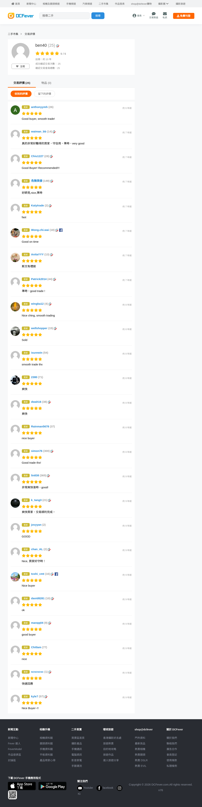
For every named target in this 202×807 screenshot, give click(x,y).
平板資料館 (46, 754)
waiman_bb (43, 131)
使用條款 (172, 760)
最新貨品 (140, 743)
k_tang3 (41, 500)
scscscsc (41, 671)
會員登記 (172, 754)
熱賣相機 (140, 749)
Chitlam (39, 647)
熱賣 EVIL (140, 765)
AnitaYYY (42, 254)
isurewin (39, 352)
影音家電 (76, 760)
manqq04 (41, 622)
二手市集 (13, 34)
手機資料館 (46, 749)
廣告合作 (172, 749)
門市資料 (140, 737)
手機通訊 (76, 749)
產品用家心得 (47, 760)
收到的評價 (21, 93)
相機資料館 (46, 737)
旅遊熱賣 (108, 743)
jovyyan (38, 524)
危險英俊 (42, 180)
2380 (37, 377)
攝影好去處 (112, 737)
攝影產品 (76, 743)
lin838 (40, 475)
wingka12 (41, 303)
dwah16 (41, 401)
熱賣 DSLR (141, 760)
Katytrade (41, 205)
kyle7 (39, 696)
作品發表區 (14, 754)
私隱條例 (172, 765)
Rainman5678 (43, 426)
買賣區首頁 (77, 737)
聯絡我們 (172, 743)
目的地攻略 (109, 749)
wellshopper (44, 328)
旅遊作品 (108, 754)
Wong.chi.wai (47, 229)
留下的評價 (44, 93)
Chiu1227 (42, 156)
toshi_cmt (44, 573)
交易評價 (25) (21, 82)
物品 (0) (46, 82)
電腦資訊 (76, 754)
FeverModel (15, 749)
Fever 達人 (14, 743)
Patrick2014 (43, 279)
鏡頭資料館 (46, 743)
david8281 (42, 598)
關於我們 (172, 737)
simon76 (42, 450)
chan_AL (41, 549)
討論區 (12, 760)
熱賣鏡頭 (140, 754)
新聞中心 (13, 737)
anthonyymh (42, 107)
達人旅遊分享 (111, 760)
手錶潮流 (76, 765)
